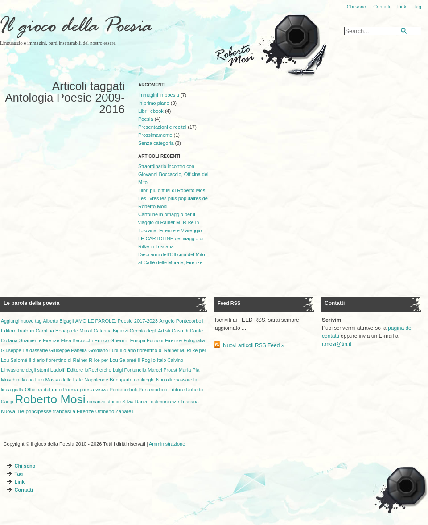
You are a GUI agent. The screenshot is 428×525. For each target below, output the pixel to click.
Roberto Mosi (50, 399)
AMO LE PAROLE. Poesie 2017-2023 (116, 321)
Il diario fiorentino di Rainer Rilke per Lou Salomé (82, 360)
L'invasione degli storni (25, 370)
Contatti (381, 6)
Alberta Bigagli (58, 321)
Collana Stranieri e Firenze (30, 340)
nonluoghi (144, 379)
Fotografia (194, 340)
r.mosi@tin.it (336, 344)
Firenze (173, 340)
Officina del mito (43, 389)
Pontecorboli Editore (161, 389)
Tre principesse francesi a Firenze (55, 411)
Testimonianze (163, 401)
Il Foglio (147, 360)
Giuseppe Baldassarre (24, 350)
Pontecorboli (123, 389)
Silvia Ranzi (134, 401)
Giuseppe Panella (68, 350)
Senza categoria (156, 143)
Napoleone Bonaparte (108, 379)
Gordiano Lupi (103, 350)
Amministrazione (167, 444)
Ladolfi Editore (66, 370)
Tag (417, 6)
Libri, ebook (151, 111)
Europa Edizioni (147, 340)
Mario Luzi (33, 379)
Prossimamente (155, 135)
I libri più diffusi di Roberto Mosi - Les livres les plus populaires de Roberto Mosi (173, 198)
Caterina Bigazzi (111, 330)
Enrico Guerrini (112, 340)
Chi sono (356, 6)
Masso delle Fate (64, 379)
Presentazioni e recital (162, 127)
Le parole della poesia (31, 303)
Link (401, 6)
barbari (26, 330)
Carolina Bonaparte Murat (64, 330)
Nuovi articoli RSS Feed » (253, 345)
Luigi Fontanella (129, 370)
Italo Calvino (170, 360)
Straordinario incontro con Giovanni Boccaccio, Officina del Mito (173, 174)
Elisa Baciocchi (77, 340)
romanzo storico (104, 401)
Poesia (145, 119)
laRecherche (98, 370)
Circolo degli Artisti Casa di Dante (166, 330)
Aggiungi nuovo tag (21, 321)
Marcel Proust (162, 370)
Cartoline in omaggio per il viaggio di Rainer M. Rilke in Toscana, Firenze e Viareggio (170, 222)
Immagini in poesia (158, 95)
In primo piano (153, 103)
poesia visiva (94, 389)
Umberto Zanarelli (115, 411)
